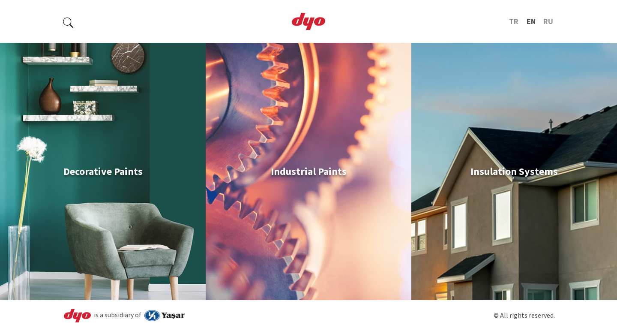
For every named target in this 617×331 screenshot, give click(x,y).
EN (531, 21)
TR (513, 21)
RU (548, 21)
